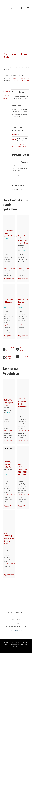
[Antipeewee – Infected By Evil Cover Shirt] (23, 387)
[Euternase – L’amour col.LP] (23, 290)
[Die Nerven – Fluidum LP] (9, 290)
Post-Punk (27, 80)
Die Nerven (15, 80)
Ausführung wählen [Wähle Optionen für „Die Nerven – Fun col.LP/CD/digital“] (7, 279)
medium (19, 146)
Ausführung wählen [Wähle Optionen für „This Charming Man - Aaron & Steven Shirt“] (7, 575)
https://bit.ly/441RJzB (9, 268)
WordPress (16, 646)
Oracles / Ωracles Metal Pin (7, 464)
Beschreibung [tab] (6, 91)
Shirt (5, 83)
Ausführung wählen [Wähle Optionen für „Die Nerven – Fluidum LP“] (7, 336)
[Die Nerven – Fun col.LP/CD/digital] (9, 221)
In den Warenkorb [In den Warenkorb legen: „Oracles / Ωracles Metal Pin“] (7, 506)
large (23, 144)
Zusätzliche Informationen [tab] (6, 97)
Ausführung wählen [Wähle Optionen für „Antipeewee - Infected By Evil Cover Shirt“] (21, 441)
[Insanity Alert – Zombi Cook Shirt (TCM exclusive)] (23, 453)
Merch (12, 78)
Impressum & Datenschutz (16, 630)
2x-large (19, 144)
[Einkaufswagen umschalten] (12, 8)
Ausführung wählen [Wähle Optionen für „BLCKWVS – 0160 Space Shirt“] (7, 441)
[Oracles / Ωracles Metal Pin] (9, 452)
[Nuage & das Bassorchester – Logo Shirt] (23, 223)
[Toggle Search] (22, 8)
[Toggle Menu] (28, 8)
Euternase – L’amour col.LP (23, 302)
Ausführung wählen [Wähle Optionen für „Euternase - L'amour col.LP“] (21, 336)
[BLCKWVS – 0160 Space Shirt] (9, 388)
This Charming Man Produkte (22, 78)
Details (12, 278)
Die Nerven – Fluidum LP (8, 302)
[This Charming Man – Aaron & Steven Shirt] (9, 520)
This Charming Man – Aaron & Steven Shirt (9, 538)
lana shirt (20, 80)
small (23, 146)
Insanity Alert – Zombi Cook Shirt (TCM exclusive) (22, 469)
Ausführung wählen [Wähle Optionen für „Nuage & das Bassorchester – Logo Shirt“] (21, 279)
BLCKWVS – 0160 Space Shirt (8, 402)
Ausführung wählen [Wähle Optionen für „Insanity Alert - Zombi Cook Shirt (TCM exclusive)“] (21, 506)
